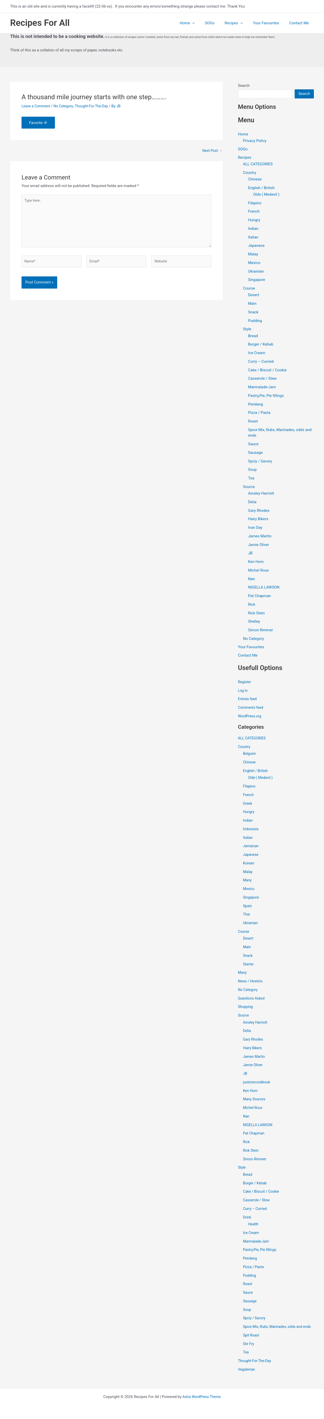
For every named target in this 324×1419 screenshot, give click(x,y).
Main (252, 304)
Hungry (254, 220)
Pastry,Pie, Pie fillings (266, 396)
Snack (253, 312)
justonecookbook (257, 1083)
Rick (251, 605)
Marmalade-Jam (262, 387)
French (253, 212)
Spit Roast (251, 1342)
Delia (252, 502)
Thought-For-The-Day (95, 106)
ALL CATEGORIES (258, 164)
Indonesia (251, 829)
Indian (253, 229)
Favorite (38, 122)
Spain (247, 906)
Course (249, 289)
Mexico (254, 263)
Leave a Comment (37, 106)
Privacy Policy (254, 140)
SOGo (218, 23)
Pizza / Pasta (259, 413)
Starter (248, 965)
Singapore (256, 280)
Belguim (250, 754)
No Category (65, 106)
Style (247, 329)
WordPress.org (250, 717)
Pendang (255, 404)
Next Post (211, 151)
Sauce (253, 444)
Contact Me (300, 23)
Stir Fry (249, 1350)
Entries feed (248, 700)
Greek (248, 804)
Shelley (254, 622)
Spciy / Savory (260, 461)
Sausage (255, 453)
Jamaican (251, 847)
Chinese (255, 179)
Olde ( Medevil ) (266, 195)
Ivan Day (255, 528)
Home (198, 23)
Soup (252, 470)
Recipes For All (40, 23)
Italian (253, 237)
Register (245, 682)
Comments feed (251, 708)
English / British (261, 188)
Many (247, 881)
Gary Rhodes (259, 511)
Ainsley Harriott (261, 494)
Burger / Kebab (260, 344)
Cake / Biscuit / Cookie (267, 370)
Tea (251, 478)
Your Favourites (270, 23)
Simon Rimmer (260, 630)
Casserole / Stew (262, 379)
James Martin (260, 536)
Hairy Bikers (258, 519)
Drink (247, 1218)
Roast (253, 421)
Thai (246, 915)
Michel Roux (258, 571)
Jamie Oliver (258, 545)
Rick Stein (256, 613)
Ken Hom (256, 562)
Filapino (254, 203)
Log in (243, 691)
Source (249, 487)
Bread (253, 336)
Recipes (240, 23)
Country (249, 173)
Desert (253, 295)
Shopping (246, 1007)
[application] (203, 23)
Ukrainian (256, 272)
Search (244, 85)
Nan (251, 579)
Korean (249, 864)
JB (250, 553)
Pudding (255, 321)
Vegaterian (247, 1376)
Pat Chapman (259, 596)
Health (253, 1225)
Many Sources (255, 1100)
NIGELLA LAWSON (263, 587)
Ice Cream (256, 353)
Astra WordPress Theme (201, 1396)
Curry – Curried (261, 362)
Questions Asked (252, 999)
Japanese (256, 246)
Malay (253, 254)
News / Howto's (251, 982)
